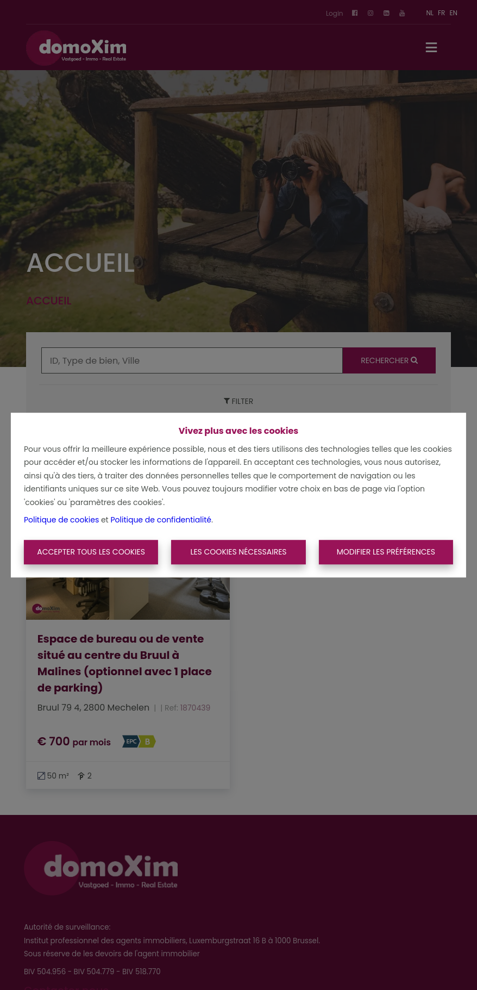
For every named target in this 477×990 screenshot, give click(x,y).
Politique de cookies (61, 519)
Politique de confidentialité (160, 519)
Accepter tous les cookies (91, 551)
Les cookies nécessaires (238, 551)
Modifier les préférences (386, 551)
